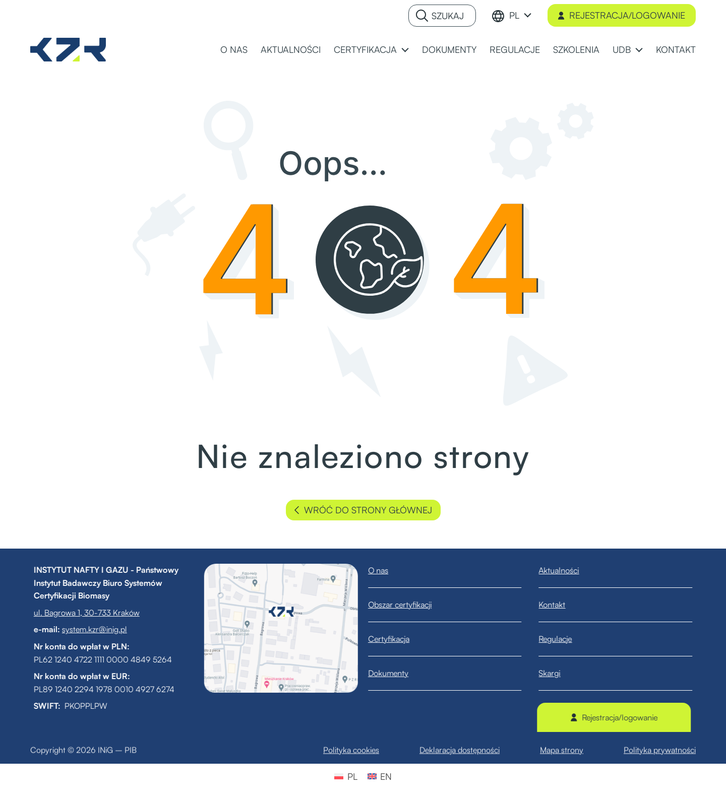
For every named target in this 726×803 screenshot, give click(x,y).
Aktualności (569, 570)
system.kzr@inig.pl (84, 629)
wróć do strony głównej (363, 510)
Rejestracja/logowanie (621, 15)
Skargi (559, 673)
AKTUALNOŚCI (291, 49)
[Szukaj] (442, 16)
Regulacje (565, 639)
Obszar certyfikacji (409, 604)
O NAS (234, 49)
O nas (388, 570)
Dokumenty (398, 673)
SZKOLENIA (576, 49)
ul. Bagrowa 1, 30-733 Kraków (77, 613)
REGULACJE (515, 49)
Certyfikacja (398, 639)
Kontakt (562, 604)
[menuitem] (520, 15)
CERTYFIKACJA (365, 49)
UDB (622, 49)
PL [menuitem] (352, 776)
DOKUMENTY (449, 49)
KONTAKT (676, 49)
